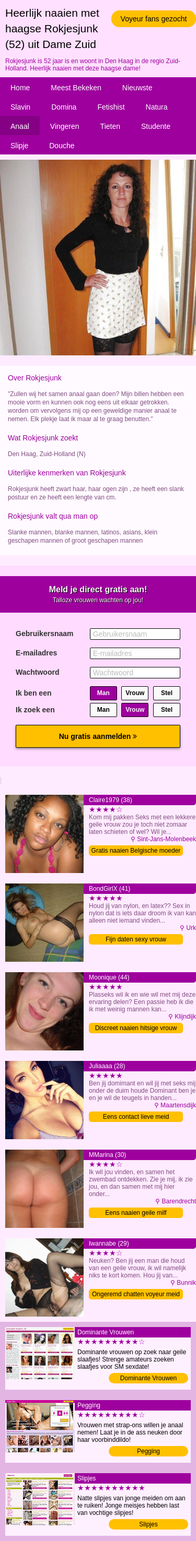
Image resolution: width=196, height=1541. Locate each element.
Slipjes (148, 1524)
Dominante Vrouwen (148, 1378)
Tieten (110, 126)
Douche (61, 145)
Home (20, 87)
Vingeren (64, 126)
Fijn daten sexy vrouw (136, 939)
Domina (63, 107)
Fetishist (110, 107)
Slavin (20, 107)
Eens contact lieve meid (136, 1116)
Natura (157, 107)
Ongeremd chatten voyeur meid (136, 1294)
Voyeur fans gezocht (154, 19)
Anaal (19, 126)
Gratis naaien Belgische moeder (136, 850)
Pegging (148, 1451)
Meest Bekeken (76, 87)
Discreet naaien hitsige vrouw (136, 1028)
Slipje (19, 145)
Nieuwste (137, 87)
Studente (155, 126)
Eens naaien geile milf (135, 1212)
